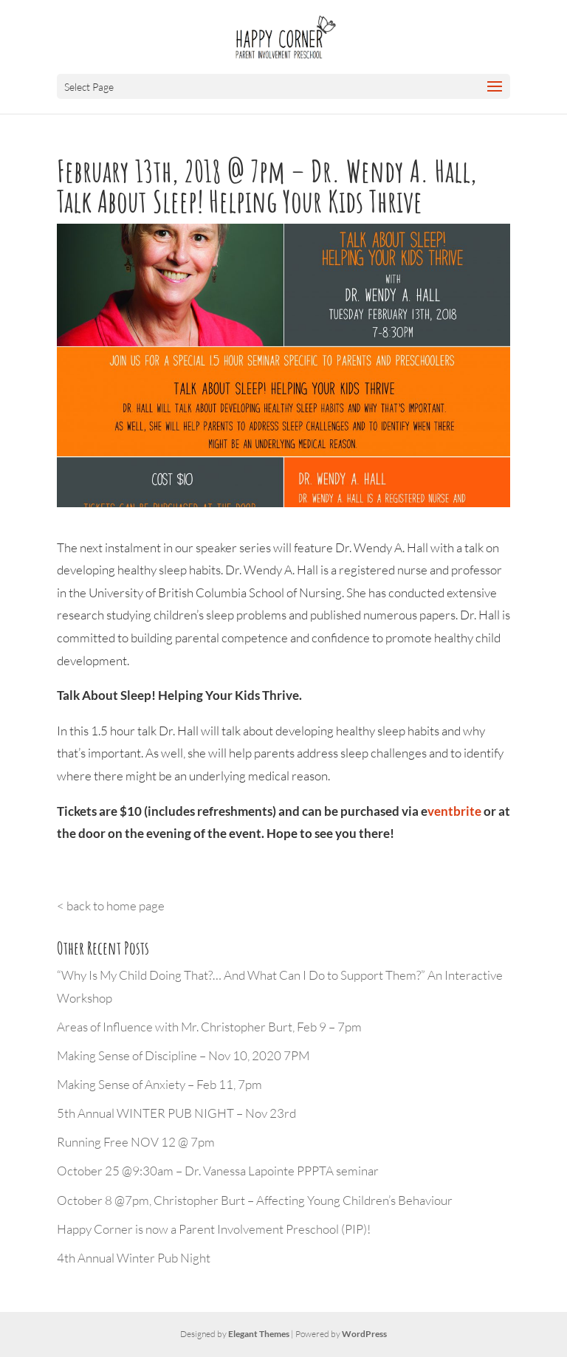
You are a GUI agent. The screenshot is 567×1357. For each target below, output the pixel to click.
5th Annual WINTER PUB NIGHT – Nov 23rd (176, 1113)
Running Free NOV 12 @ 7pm (136, 1142)
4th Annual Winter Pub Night (133, 1257)
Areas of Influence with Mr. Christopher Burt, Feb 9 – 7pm (209, 1026)
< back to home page (111, 905)
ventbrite (454, 811)
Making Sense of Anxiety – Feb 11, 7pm (159, 1084)
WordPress (364, 1333)
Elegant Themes (258, 1333)
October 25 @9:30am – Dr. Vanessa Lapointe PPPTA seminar (218, 1170)
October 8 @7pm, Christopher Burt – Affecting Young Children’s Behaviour (255, 1200)
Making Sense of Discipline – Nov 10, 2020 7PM (183, 1055)
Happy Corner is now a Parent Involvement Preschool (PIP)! (214, 1229)
